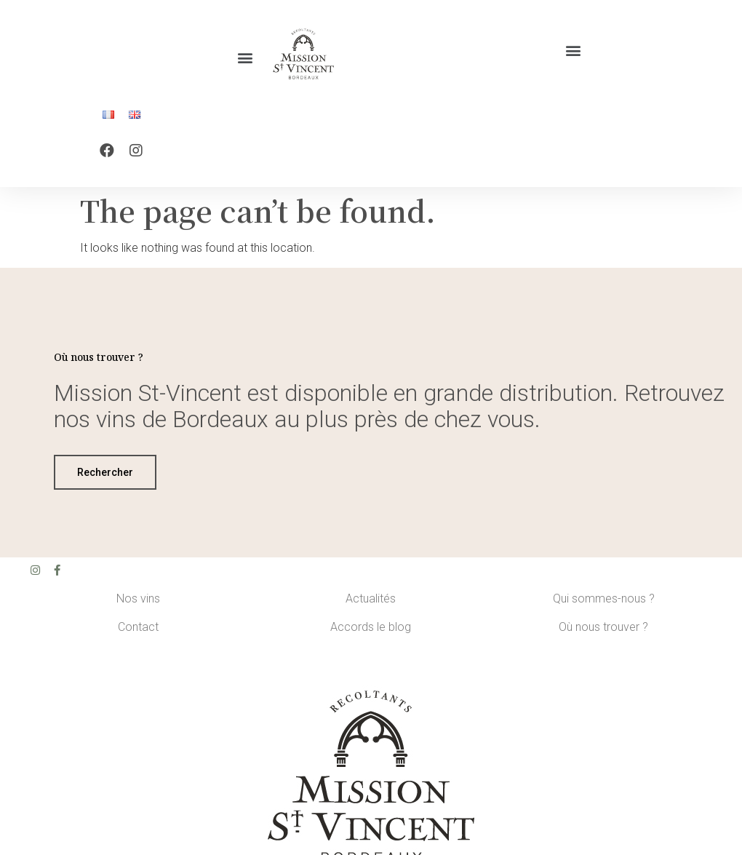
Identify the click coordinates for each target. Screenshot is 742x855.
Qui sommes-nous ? (604, 606)
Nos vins (138, 606)
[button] (245, 58)
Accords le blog (370, 634)
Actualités (371, 606)
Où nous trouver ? (603, 634)
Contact (138, 634)
